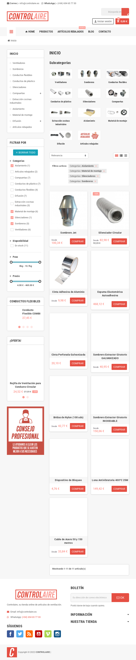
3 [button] (27, 327)
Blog (91, 31)
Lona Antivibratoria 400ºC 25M (110, 480)
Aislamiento (22, 165)
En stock (21, 245)
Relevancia (56, 155)
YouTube (38, 633)
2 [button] (23, 327)
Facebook (10, 633)
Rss (29, 633)
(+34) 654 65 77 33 (67, 3)
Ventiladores (23, 229)
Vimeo (48, 633)
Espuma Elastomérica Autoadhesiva (110, 293)
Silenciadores (23, 217)
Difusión (21, 195)
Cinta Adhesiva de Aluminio (68, 291)
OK (120, 597)
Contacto (105, 31)
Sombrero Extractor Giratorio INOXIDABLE (110, 419)
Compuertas (22, 177)
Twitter (19, 633)
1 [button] (19, 327)
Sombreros (22, 223)
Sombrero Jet (68, 232)
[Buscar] (115, 12)
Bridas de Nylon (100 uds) (68, 417)
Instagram (57, 633)
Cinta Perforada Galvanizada (69, 354)
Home (30, 31)
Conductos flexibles (26, 189)
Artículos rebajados (71, 30)
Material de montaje (26, 211)
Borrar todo (25, 152)
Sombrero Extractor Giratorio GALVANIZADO (110, 356)
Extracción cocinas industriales (24, 204)
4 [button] (31, 327)
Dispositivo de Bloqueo (68, 480)
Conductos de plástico (28, 183)
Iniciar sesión (103, 21)
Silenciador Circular (110, 232)
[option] (25, 314)
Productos (46, 31)
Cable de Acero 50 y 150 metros (68, 541)
